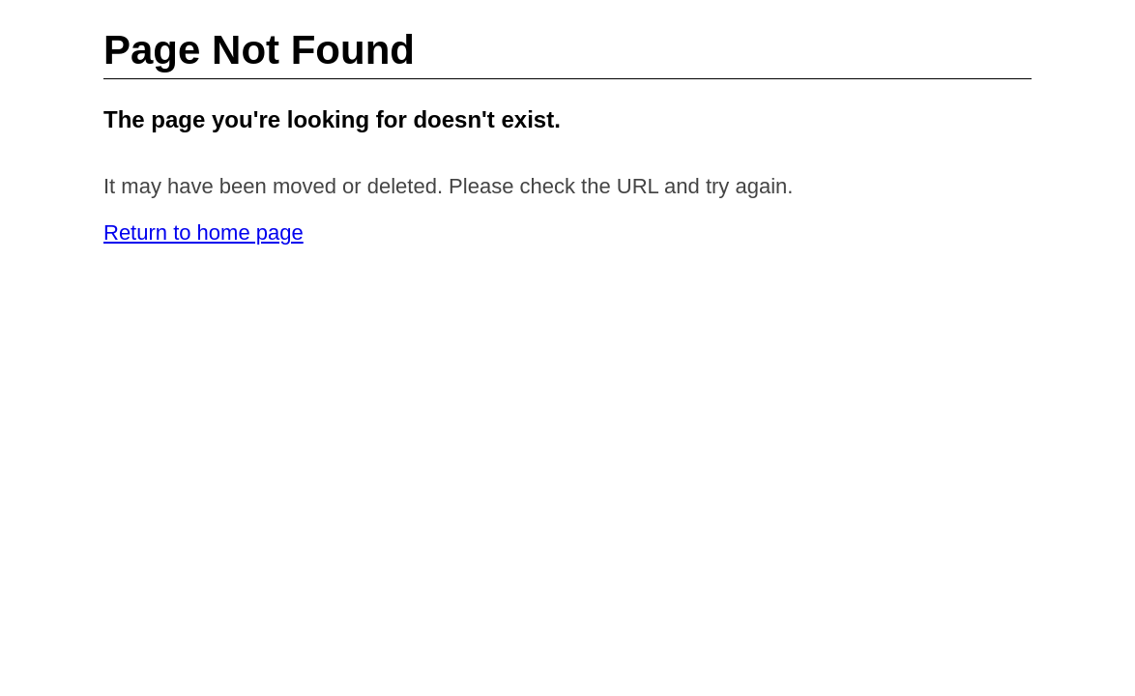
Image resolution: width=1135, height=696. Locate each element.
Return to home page (203, 232)
